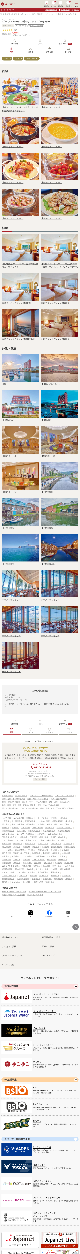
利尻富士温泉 (52, 824)
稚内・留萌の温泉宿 (59, 799)
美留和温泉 (49, 882)
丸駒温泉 (36, 866)
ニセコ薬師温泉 (49, 831)
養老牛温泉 (26, 866)
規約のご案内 (48, 946)
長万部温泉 (43, 876)
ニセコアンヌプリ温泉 (11, 866)
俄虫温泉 (68, 821)
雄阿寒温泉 (30, 824)
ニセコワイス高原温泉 (25, 834)
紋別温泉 (55, 853)
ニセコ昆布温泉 (38, 860)
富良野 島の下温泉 (21, 853)
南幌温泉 (26, 847)
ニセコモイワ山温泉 (23, 840)
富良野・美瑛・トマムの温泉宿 (34, 802)
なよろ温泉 (16, 882)
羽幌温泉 (63, 818)
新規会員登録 (64, 10)
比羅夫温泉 (55, 872)
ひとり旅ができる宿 (35, 895)
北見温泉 (46, 853)
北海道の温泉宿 (11, 14)
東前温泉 (29, 818)
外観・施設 (31, 58)
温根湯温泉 (36, 853)
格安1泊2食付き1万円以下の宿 (14, 892)
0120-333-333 (42, 767)
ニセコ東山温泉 (34, 831)
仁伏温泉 (61, 856)
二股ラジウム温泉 (9, 876)
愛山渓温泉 (66, 876)
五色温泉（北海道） (10, 837)
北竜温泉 (5, 821)
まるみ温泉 (25, 828)
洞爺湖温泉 (62, 860)
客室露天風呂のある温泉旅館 (13, 895)
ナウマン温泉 (26, 856)
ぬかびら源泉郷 (23, 879)
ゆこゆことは (8, 964)
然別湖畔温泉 (7, 869)
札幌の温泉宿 (7, 796)
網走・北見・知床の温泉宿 (59, 802)
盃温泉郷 (37, 863)
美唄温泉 (16, 847)
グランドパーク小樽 (53, 14)
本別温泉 (31, 850)
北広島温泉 (6, 847)
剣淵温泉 (5, 828)
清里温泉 (15, 856)
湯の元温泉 (49, 828)
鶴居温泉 (41, 824)
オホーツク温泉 (42, 818)
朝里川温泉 (56, 866)
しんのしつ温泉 (8, 872)
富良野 (53, 837)
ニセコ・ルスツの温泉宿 (64, 796)
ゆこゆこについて (51, 10)
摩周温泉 (16, 863)
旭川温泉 (61, 840)
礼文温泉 (54, 818)
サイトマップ (48, 955)
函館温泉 (65, 850)
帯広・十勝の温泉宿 (10, 808)
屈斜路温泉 (6, 844)
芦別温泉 (58, 863)
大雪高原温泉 (43, 872)
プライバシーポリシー (12, 955)
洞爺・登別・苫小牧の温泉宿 (13, 799)
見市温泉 (29, 869)
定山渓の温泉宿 (21, 796)
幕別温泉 (45, 847)
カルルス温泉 (69, 866)
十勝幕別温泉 (69, 847)
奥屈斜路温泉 (57, 821)
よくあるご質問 (9, 946)
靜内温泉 (61, 837)
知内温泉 (5, 882)
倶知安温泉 (41, 834)
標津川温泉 (43, 837)
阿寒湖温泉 (17, 844)
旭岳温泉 (46, 866)
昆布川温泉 (21, 831)
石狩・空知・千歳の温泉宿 (48, 805)
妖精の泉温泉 (30, 844)
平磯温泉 (33, 837)
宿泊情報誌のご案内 (51, 937)
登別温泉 (68, 879)
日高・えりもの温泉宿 (29, 808)
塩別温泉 (23, 837)
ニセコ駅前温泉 (8, 831)
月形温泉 (16, 860)
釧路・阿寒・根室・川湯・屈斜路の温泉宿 (18, 805)
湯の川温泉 (19, 869)
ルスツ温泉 (64, 824)
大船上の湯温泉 (18, 824)
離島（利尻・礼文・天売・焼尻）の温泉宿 (57, 808)
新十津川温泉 (17, 821)
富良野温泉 (6, 853)
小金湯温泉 (36, 879)
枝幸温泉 (15, 828)
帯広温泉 (5, 824)
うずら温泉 (6, 818)
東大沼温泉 (58, 879)
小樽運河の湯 (37, 882)
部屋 (17, 58)
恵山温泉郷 (68, 863)
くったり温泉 (7, 850)
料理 (6, 58)
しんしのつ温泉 (44, 821)
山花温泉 (5, 856)
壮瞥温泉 (31, 872)
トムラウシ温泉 (42, 869)
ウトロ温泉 (27, 863)
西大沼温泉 (55, 850)
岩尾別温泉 (47, 879)
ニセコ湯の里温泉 (55, 834)
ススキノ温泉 (43, 844)
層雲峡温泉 (51, 860)
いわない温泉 (38, 840)
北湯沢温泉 (6, 860)
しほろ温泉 (23, 876)
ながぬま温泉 (18, 818)
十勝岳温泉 (6, 863)
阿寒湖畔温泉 (30, 821)
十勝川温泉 (21, 872)
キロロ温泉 (68, 844)
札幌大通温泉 (56, 844)
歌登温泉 (26, 882)
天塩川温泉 (55, 876)
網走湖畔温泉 (65, 869)
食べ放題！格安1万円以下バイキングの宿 (45, 892)
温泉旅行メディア (10, 937)
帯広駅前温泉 (20, 850)
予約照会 (60, 4)
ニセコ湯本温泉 (64, 831)
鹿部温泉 (33, 876)
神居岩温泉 (66, 853)
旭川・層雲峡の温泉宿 (11, 802)
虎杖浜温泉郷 (43, 850)
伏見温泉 (35, 847)
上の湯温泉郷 (39, 856)
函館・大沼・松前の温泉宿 (37, 799)
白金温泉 (54, 869)
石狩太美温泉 (37, 828)
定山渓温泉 (48, 863)
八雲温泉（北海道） (64, 828)
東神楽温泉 (50, 840)
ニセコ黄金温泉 (8, 834)
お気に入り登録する (35, 26)
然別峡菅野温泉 (8, 879)
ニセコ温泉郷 (7, 840)
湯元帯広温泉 (56, 847)
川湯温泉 (26, 860)
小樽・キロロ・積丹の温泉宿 (31, 14)
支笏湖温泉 (51, 856)
